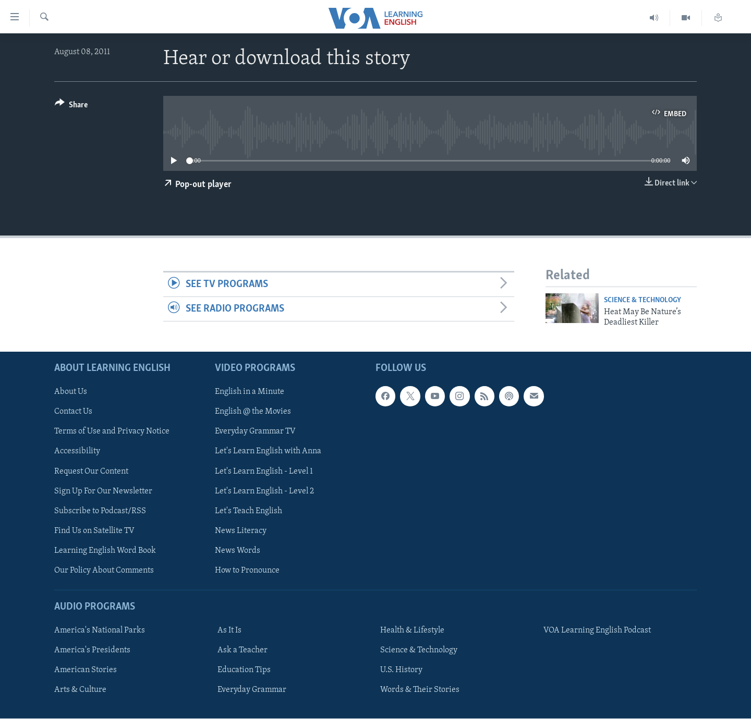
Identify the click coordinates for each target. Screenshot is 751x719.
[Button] (71, 106)
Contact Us (73, 412)
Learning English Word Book (105, 551)
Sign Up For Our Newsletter (103, 491)
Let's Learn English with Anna (268, 452)
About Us (70, 392)
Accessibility (77, 452)
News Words (237, 551)
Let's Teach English (248, 511)
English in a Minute (249, 392)
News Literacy (241, 531)
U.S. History (401, 670)
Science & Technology (642, 300)
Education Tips (244, 670)
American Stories (85, 670)
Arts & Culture (80, 690)
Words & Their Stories (419, 690)
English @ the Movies (253, 412)
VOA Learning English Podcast (597, 631)
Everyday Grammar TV (255, 432)
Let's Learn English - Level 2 (264, 491)
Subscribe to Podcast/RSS (100, 511)
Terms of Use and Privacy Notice (111, 432)
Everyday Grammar (251, 690)
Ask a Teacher (242, 651)
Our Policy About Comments (104, 570)
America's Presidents (92, 651)
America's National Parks (99, 631)
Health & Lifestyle (412, 631)
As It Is (229, 631)
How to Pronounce (247, 570)
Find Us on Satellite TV (94, 531)
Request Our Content (91, 471)
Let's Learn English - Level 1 (264, 471)
